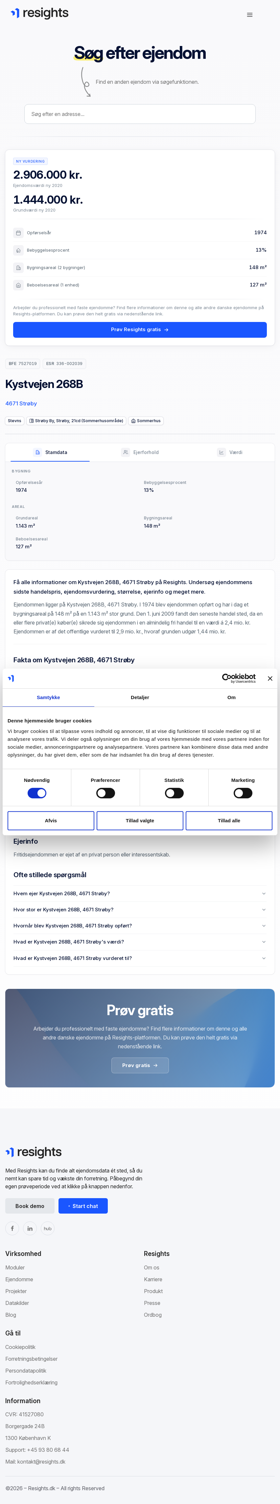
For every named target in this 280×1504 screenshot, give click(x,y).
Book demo (29, 1206)
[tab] (50, 452)
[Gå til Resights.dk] (39, 13)
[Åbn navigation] (250, 15)
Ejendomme (19, 1279)
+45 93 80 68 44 (48, 1450)
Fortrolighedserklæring (31, 1382)
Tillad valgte (140, 820)
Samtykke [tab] (48, 697)
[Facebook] (12, 1228)
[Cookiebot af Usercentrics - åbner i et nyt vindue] (227, 678)
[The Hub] (48, 1228)
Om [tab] (231, 697)
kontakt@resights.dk (41, 1461)
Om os (151, 1267)
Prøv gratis (140, 1065)
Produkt (153, 1291)
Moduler (15, 1267)
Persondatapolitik (25, 1370)
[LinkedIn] (30, 1228)
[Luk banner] (270, 678)
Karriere (153, 1279)
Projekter (16, 1291)
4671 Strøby (21, 403)
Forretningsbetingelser (31, 1359)
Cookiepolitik (20, 1347)
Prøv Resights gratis (140, 329)
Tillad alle (229, 820)
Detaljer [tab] (140, 697)
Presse (152, 1303)
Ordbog (153, 1314)
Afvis (51, 820)
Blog (10, 1314)
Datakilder (17, 1303)
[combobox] (140, 114)
